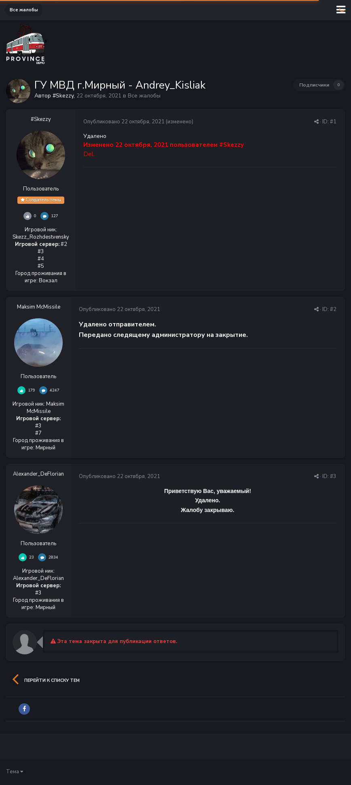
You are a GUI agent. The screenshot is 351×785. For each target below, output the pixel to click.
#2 (333, 309)
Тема (14, 771)
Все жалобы (144, 95)
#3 (333, 476)
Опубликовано (124, 121)
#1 (333, 121)
